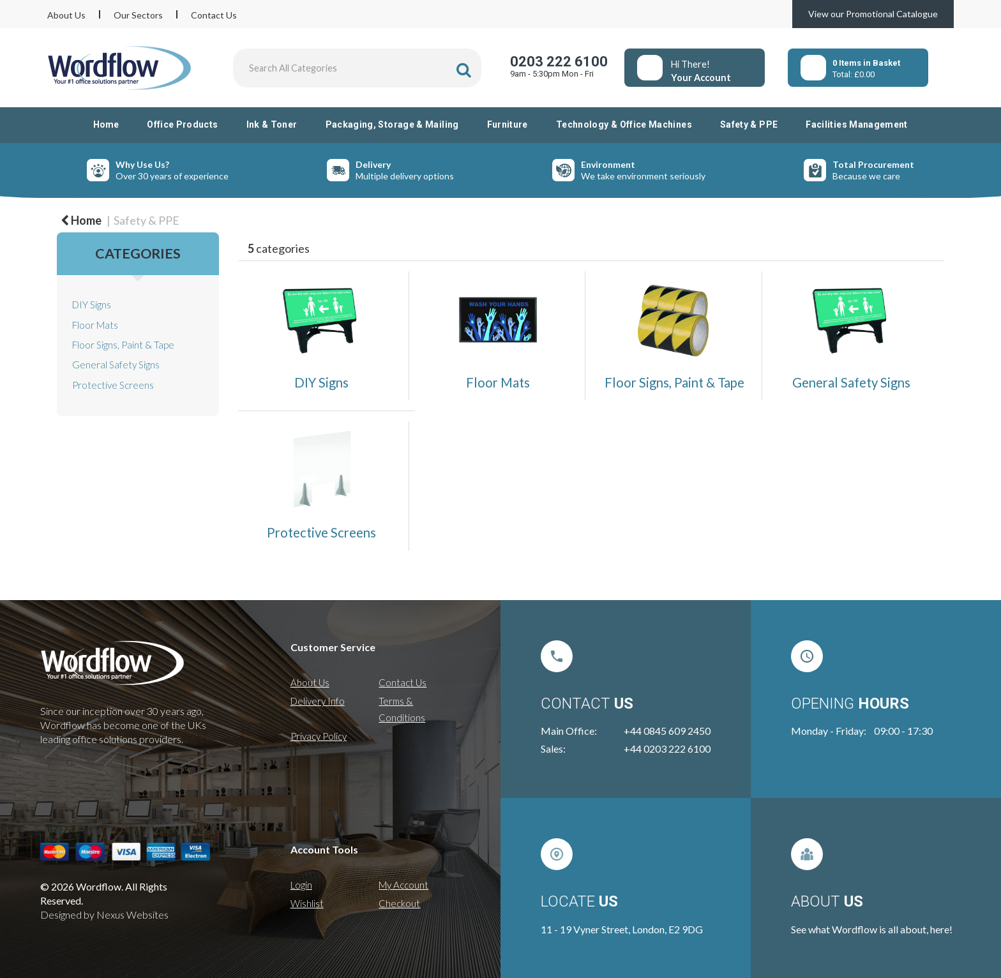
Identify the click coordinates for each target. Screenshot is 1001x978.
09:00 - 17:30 (903, 731)
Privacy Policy (318, 736)
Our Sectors (138, 15)
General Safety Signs (116, 364)
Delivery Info (317, 701)
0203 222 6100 (559, 62)
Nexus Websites (132, 914)
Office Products (182, 124)
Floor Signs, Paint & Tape (123, 344)
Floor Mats (95, 325)
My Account (403, 885)
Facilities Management (857, 124)
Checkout (399, 903)
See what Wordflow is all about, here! (871, 929)
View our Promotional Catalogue (873, 13)
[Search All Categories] (357, 68)
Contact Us (214, 15)
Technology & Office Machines (624, 124)
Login (301, 885)
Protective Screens (113, 385)
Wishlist (307, 903)
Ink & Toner (271, 124)
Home (106, 124)
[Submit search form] (464, 70)
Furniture (507, 124)
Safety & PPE (749, 124)
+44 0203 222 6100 (667, 748)
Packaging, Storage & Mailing (392, 124)
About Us (66, 15)
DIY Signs (91, 304)
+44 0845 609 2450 (667, 731)
